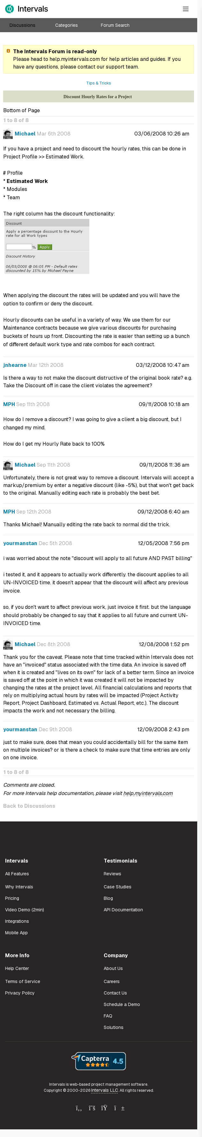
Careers (112, 981)
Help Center (17, 968)
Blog (108, 898)
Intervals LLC (104, 1090)
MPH (9, 404)
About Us (113, 968)
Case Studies (117, 887)
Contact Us (115, 993)
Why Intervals (19, 887)
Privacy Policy (20, 993)
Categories (66, 25)
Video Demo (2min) (24, 910)
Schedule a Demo (122, 1004)
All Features (17, 874)
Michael (25, 133)
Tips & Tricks (98, 83)
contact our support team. (108, 66)
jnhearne (14, 365)
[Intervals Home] (26, 9)
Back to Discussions (29, 806)
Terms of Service (22, 981)
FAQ (108, 1016)
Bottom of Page (21, 110)
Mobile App (16, 933)
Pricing (12, 898)
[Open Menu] (185, 9)
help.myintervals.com (74, 59)
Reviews (112, 874)
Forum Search (115, 25)
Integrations (17, 921)
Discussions (22, 25)
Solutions (113, 1027)
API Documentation (123, 910)
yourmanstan (20, 543)
